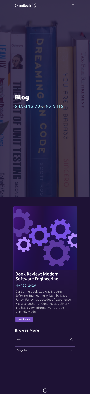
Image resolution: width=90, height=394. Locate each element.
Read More (24, 319)
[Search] (45, 339)
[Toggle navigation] (73, 5)
